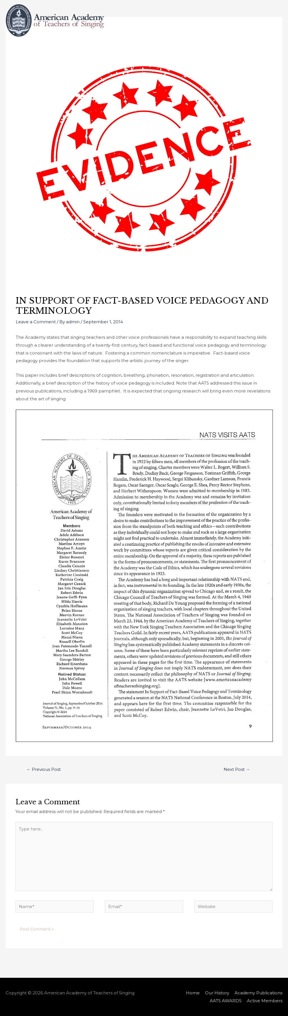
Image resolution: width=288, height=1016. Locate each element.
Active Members (241, 49)
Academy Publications (145, 49)
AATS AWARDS (194, 49)
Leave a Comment (36, 321)
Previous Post (43, 769)
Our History (101, 49)
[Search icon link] (275, 49)
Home (73, 49)
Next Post (237, 769)
